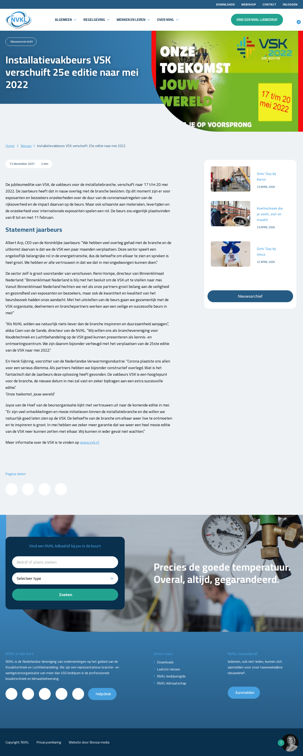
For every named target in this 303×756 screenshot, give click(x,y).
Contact (269, 4)
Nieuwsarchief (250, 296)
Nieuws (26, 145)
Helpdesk (103, 693)
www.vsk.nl (89, 442)
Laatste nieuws (168, 669)
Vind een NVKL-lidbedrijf (257, 19)
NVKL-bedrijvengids (171, 676)
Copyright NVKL (17, 742)
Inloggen (290, 4)
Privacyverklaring (48, 742)
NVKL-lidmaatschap (171, 683)
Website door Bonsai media (89, 742)
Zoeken (65, 594)
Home (9, 145)
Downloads (225, 4)
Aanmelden (244, 692)
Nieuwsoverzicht (22, 41)
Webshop (248, 4)
